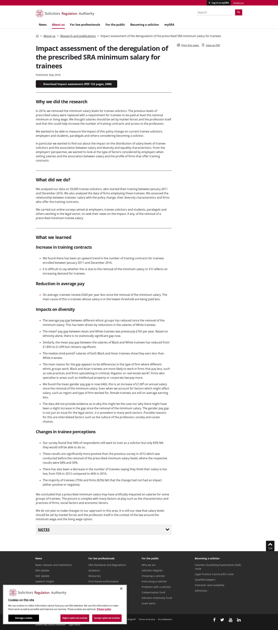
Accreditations (165, 619)
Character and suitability (209, 585)
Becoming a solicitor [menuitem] (144, 25)
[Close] (121, 588)
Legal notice (74, 624)
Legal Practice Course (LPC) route (214, 574)
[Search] (238, 12)
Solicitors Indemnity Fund (157, 598)
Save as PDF (211, 45)
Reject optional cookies (74, 618)
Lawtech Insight (44, 581)
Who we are (149, 565)
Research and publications (78, 36)
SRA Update (42, 570)
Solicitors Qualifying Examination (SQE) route (218, 566)
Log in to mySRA (220, 2)
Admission (201, 590)
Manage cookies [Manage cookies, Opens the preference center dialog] (23, 618)
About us (49, 36)
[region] (65, 604)
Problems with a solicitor (156, 587)
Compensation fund (153, 592)
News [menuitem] (43, 25)
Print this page (188, 45)
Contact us (238, 2)
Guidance (94, 570)
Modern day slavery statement (50, 624)
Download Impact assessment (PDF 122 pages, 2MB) (77, 84)
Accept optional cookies (107, 618)
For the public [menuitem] (115, 25)
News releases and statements (53, 565)
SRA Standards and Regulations (107, 565)
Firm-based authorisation (103, 581)
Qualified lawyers (205, 579)
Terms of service (147, 619)
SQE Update (42, 576)
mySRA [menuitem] (169, 25)
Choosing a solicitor (153, 576)
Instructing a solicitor (154, 581)
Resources (94, 576)
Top (270, 546)
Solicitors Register (152, 570)
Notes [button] (104, 529)
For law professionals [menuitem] (85, 25)
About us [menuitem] (58, 25)
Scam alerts (148, 603)
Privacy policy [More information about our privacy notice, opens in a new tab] (104, 609)
